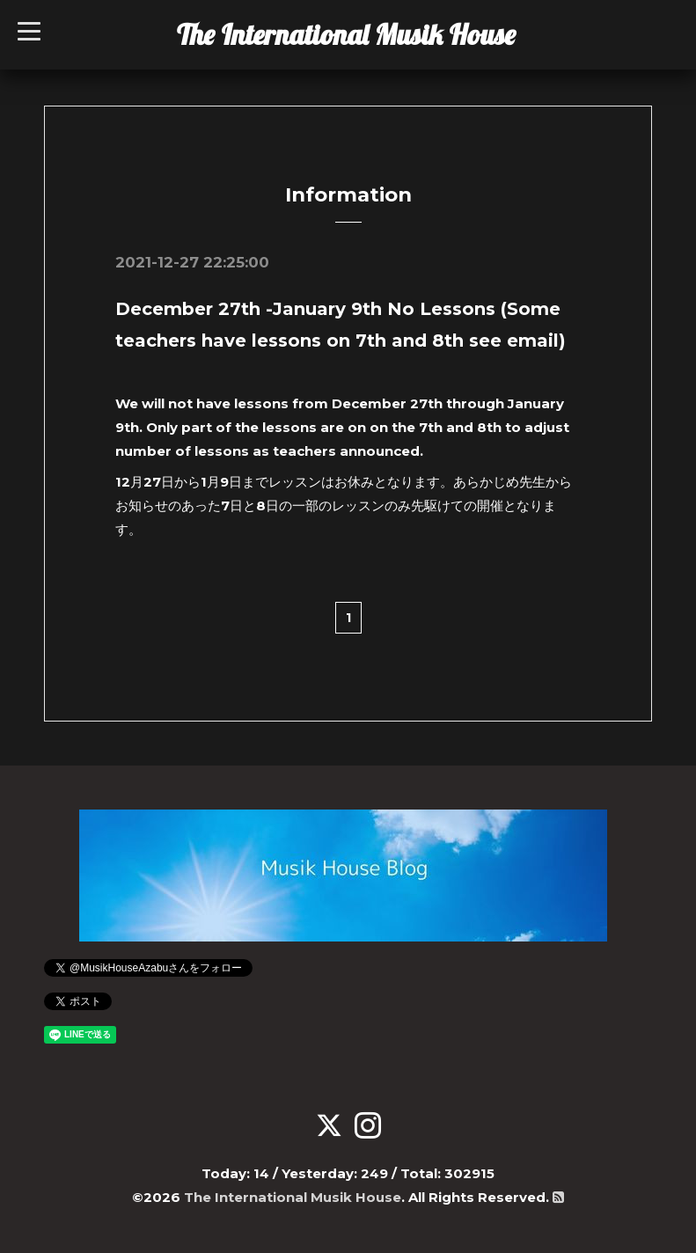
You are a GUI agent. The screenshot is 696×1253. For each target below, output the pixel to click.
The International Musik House (346, 34)
